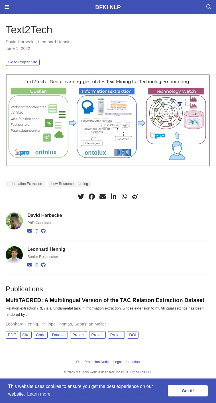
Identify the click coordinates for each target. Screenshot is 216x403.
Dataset (59, 335)
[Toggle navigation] (7, 7)
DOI (132, 335)
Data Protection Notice (93, 362)
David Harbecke (21, 42)
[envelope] (102, 196)
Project (78, 335)
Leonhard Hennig (54, 42)
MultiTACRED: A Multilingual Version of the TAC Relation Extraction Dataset (105, 300)
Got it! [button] (188, 390)
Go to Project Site (22, 62)
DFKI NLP (108, 7)
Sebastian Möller (90, 324)
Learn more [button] (38, 394)
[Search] (208, 7)
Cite (25, 335)
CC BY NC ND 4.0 (138, 372)
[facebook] (91, 196)
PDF (12, 335)
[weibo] (135, 196)
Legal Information (126, 362)
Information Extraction (25, 184)
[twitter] (81, 196)
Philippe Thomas (56, 324)
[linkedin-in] (113, 196)
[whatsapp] (124, 196)
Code (40, 335)
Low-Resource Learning (69, 184)
